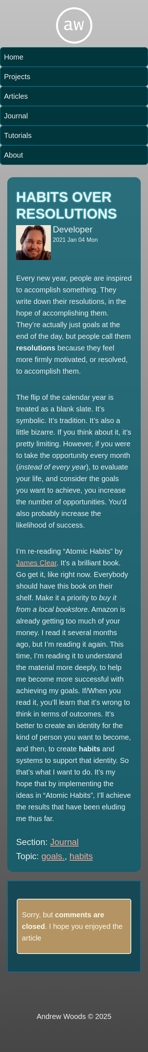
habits (81, 856)
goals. (53, 856)
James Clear (36, 563)
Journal (16, 116)
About (13, 155)
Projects (17, 77)
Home (13, 57)
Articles (16, 96)
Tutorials (18, 135)
